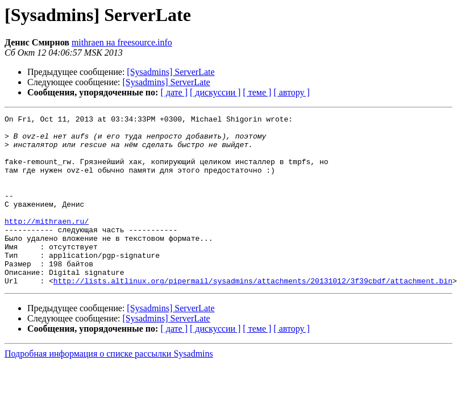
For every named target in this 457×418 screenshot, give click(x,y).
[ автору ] (291, 92)
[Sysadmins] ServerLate (170, 72)
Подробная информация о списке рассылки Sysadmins (109, 387)
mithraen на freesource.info (122, 42)
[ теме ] (257, 92)
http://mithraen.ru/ (47, 243)
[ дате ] (174, 92)
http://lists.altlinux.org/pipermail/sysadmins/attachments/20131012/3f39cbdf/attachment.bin (252, 315)
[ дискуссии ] (215, 92)
